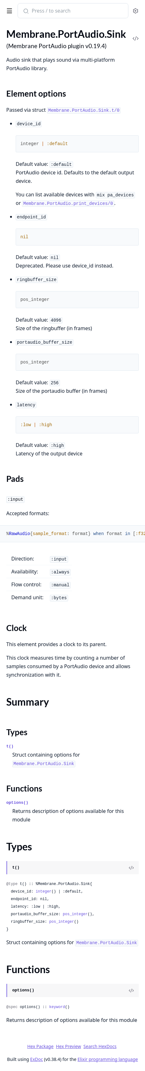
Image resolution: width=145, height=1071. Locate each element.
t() (9, 746)
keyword (57, 1007)
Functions (24, 788)
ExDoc (36, 1059)
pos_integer (75, 914)
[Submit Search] (25, 11)
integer (43, 891)
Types (16, 732)
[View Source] (131, 868)
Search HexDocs (99, 1046)
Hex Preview (68, 1046)
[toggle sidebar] (8, 10)
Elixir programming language (108, 1059)
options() (17, 802)
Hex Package (40, 1046)
